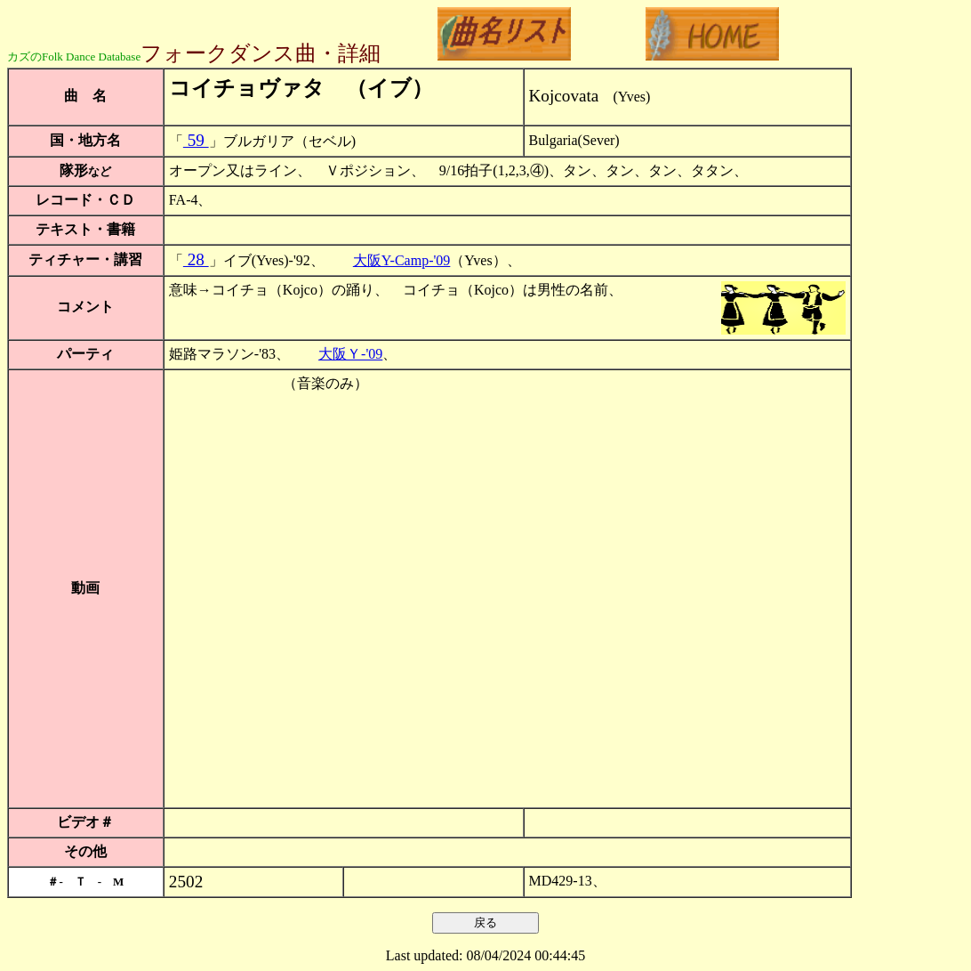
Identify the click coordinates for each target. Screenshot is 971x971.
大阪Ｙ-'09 (350, 353)
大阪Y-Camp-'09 (402, 260)
